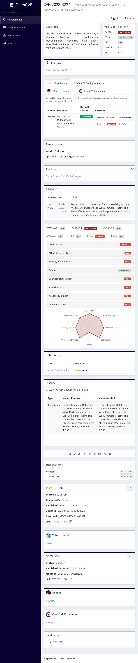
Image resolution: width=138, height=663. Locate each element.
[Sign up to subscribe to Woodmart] (127, 476)
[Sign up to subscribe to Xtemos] (127, 472)
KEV (75, 236)
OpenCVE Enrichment (92, 91)
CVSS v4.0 (56, 228)
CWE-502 (57, 642)
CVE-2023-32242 (58, 4)
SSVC (117, 236)
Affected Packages (59, 91)
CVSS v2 (55, 236)
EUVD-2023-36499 (62, 208)
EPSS (96, 236)
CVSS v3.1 (84, 228)
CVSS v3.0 (112, 228)
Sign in (115, 18)
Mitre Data (57, 83)
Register (130, 18)
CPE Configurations (89, 83)
